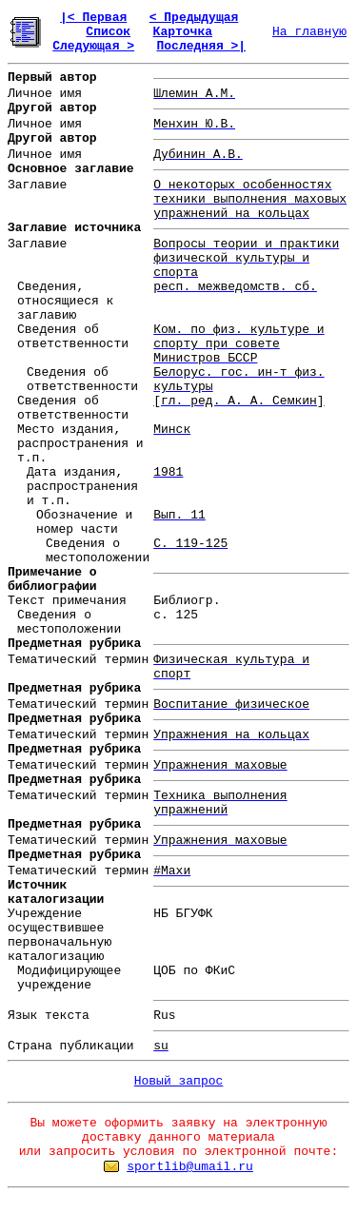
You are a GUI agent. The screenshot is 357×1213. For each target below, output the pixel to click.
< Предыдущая (194, 17)
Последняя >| (201, 46)
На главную (309, 32)
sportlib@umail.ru (190, 1167)
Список (108, 32)
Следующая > (93, 46)
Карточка (182, 32)
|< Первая (93, 17)
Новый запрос (179, 1081)
